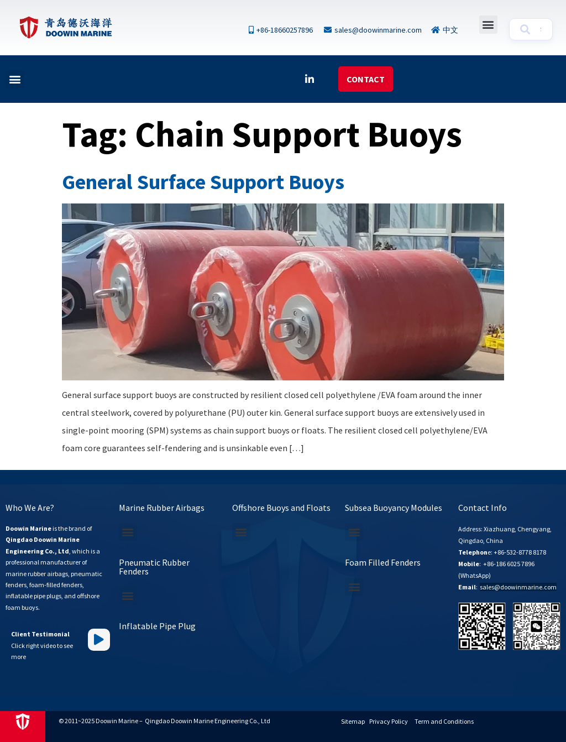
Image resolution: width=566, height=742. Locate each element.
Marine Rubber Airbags (162, 507)
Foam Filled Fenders (383, 562)
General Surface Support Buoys (203, 182)
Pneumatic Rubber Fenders (154, 567)
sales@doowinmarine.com (518, 587)
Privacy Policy (388, 721)
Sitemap (353, 721)
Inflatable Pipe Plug (157, 625)
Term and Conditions (444, 721)
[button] (488, 24)
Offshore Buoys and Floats (281, 507)
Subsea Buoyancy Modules (393, 507)
